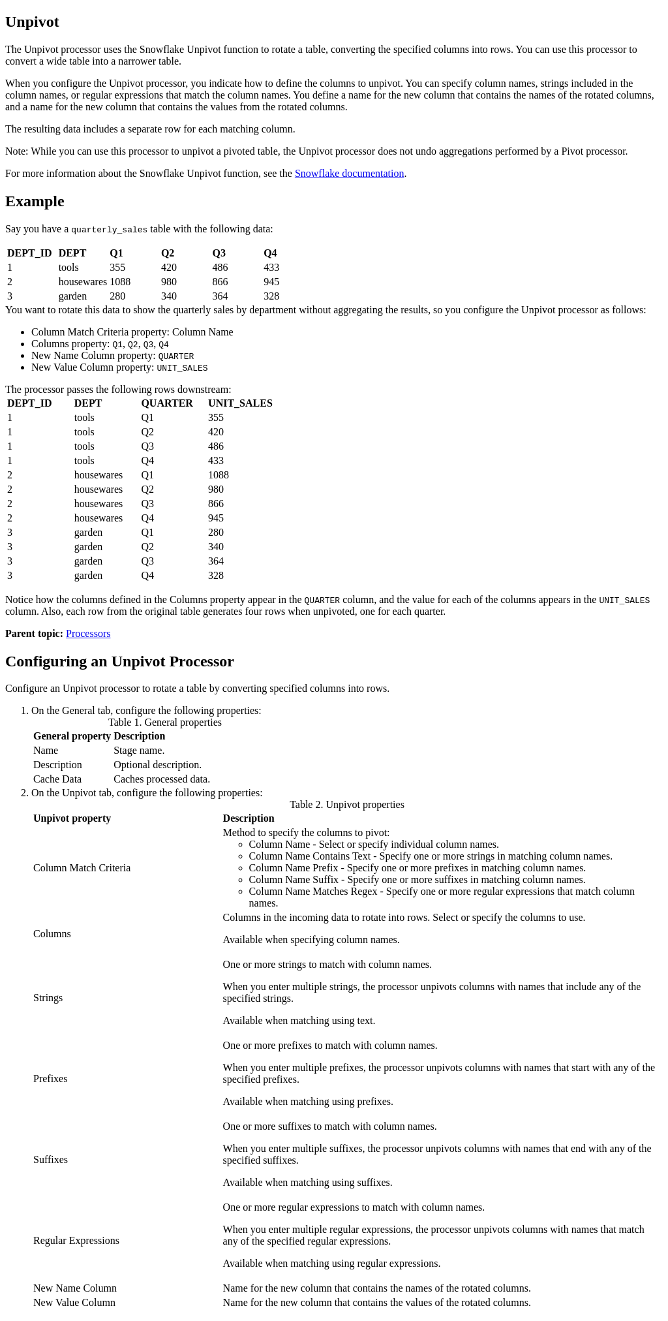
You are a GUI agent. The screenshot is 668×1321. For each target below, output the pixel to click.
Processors (88, 633)
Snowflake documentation (349, 173)
